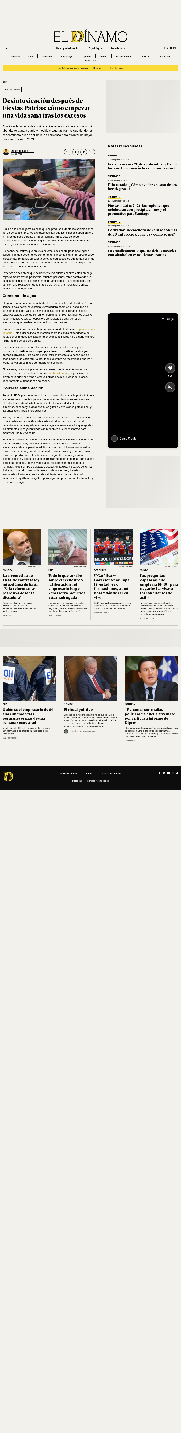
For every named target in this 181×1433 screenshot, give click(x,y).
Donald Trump (116, 68)
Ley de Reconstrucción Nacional (72, 68)
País (30, 56)
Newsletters (118, 48)
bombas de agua (58, 373)
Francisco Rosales (101, 613)
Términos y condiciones (98, 781)
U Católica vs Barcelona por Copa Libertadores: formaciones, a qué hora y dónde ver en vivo (112, 586)
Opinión (87, 56)
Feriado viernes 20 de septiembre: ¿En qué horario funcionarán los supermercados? (143, 165)
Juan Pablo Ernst (55, 615)
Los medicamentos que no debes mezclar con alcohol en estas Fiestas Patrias (142, 252)
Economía (47, 56)
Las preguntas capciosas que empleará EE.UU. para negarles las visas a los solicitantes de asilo (159, 586)
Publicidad (77, 781)
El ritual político (78, 709)
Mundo (103, 56)
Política (15, 56)
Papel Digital (96, 48)
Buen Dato (90, 60)
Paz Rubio (7, 615)
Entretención (123, 56)
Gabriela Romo (131, 741)
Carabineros (99, 68)
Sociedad (164, 56)
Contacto (90, 773)
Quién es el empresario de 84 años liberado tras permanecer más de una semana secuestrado (28, 715)
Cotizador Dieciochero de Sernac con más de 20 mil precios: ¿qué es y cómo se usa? (142, 231)
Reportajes (67, 56)
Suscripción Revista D (68, 48)
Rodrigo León (19, 150)
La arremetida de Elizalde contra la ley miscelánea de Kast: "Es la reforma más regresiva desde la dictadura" (21, 586)
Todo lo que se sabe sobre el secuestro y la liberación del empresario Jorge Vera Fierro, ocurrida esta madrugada (67, 586)
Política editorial (111, 773)
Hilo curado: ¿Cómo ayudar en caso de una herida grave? (143, 186)
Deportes (145, 56)
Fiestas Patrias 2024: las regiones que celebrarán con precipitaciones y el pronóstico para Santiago (138, 209)
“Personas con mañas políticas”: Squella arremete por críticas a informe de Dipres (150, 715)
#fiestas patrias (12, 89)
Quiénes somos (68, 773)
